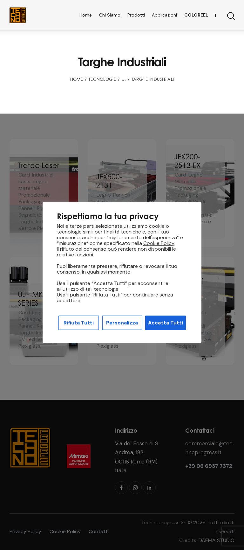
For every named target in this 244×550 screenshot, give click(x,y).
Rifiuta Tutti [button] (79, 322)
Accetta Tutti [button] (165, 322)
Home (76, 79)
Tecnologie (102, 79)
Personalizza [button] (122, 322)
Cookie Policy (158, 243)
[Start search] (230, 16)
